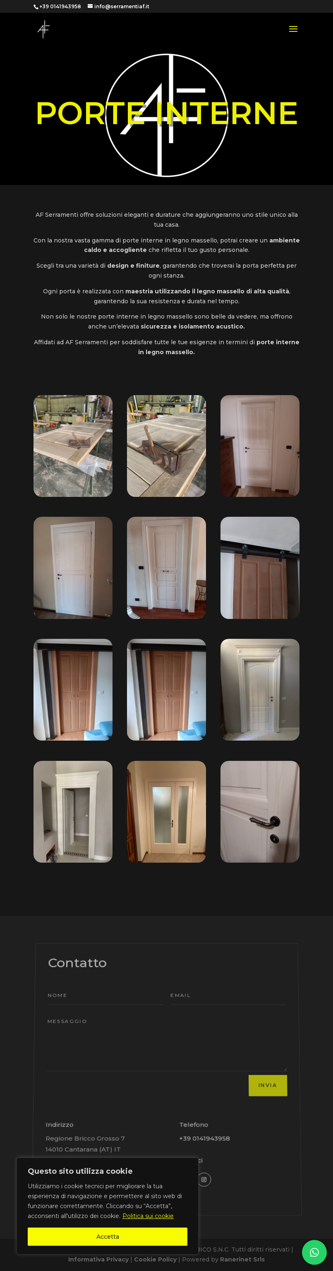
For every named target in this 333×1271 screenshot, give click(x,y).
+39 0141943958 (206, 1127)
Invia (268, 1083)
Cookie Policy (156, 1259)
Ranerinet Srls (242, 1259)
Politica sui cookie (148, 1216)
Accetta (107, 1236)
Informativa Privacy (98, 1259)
